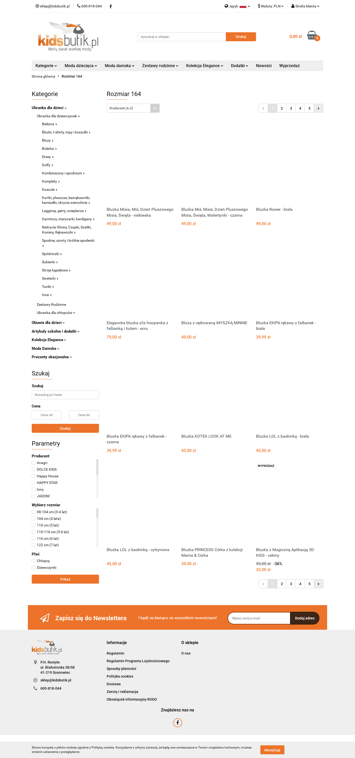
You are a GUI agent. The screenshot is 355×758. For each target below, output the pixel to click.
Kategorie (46, 65)
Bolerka (49, 148)
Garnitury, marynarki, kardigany (68, 219)
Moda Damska (45, 348)
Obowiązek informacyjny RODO (132, 699)
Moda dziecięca (81, 65)
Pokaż (65, 579)
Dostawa (114, 684)
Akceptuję (272, 750)
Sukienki (50, 262)
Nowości (264, 65)
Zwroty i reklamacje (122, 692)
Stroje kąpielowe (56, 270)
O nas (186, 653)
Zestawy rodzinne (160, 65)
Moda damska (120, 65)
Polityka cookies (120, 676)
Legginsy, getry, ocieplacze (64, 211)
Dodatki (239, 65)
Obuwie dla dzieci (48, 322)
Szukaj (65, 428)
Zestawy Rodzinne (51, 304)
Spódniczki (52, 254)
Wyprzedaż (289, 65)
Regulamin (115, 653)
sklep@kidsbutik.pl (55, 680)
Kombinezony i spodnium (63, 173)
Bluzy (47, 140)
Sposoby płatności (121, 669)
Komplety (51, 181)
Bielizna (49, 124)
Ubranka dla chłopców (56, 313)
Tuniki (48, 287)
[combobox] (133, 108)
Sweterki (50, 278)
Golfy (47, 165)
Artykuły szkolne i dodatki (56, 331)
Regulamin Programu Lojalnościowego (138, 661)
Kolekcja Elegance (204, 65)
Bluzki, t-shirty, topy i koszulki (66, 132)
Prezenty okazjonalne (52, 357)
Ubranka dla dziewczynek (58, 116)
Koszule (49, 189)
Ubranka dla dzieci (49, 108)
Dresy (48, 157)
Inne (47, 295)
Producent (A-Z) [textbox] (121, 108)
